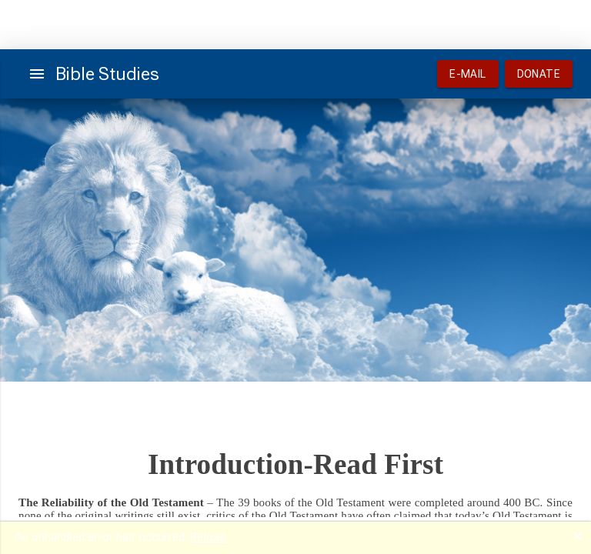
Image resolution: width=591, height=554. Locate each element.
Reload (207, 537)
